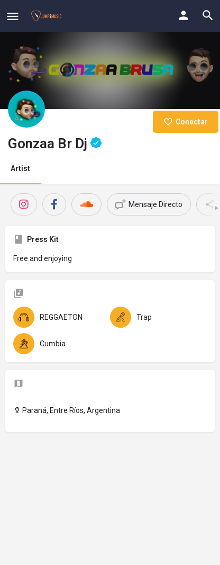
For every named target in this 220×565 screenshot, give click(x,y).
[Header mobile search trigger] (208, 15)
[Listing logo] (26, 109)
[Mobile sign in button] (183, 15)
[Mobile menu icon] (12, 16)
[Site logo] (47, 15)
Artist (20, 168)
